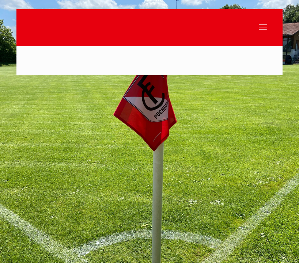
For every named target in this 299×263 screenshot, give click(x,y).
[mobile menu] (263, 27)
